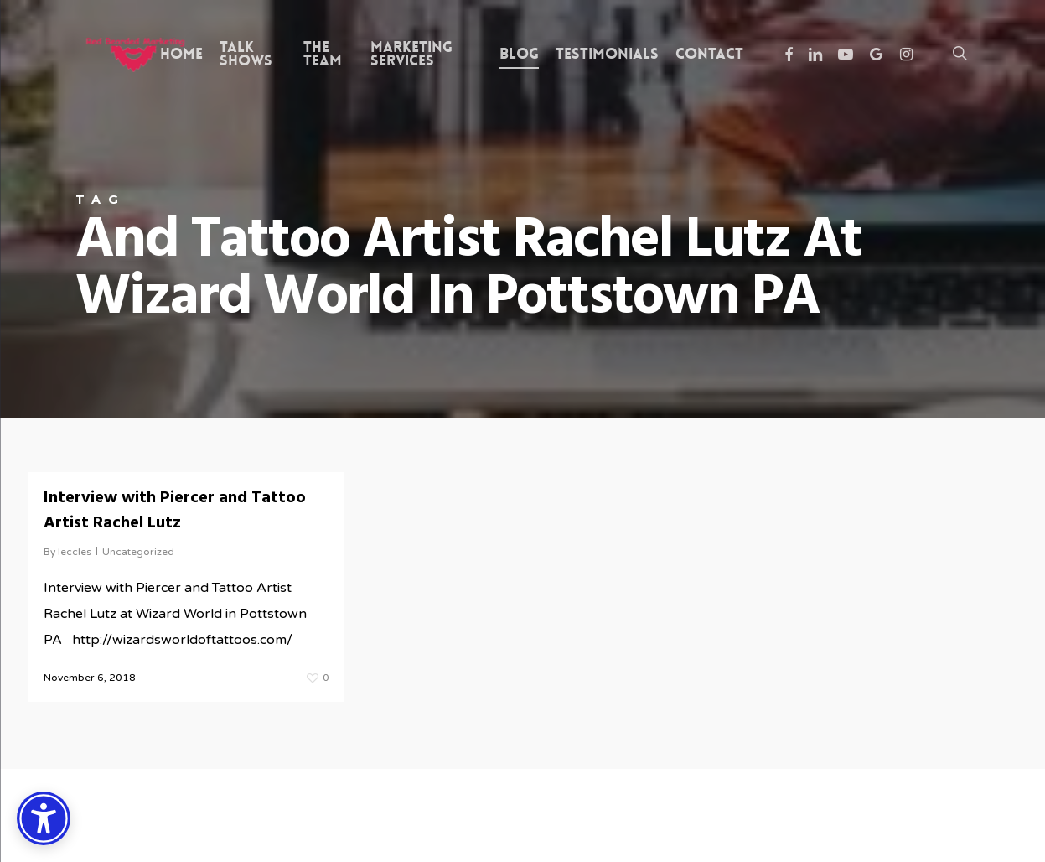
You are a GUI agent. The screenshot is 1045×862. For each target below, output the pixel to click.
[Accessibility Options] (43, 818)
